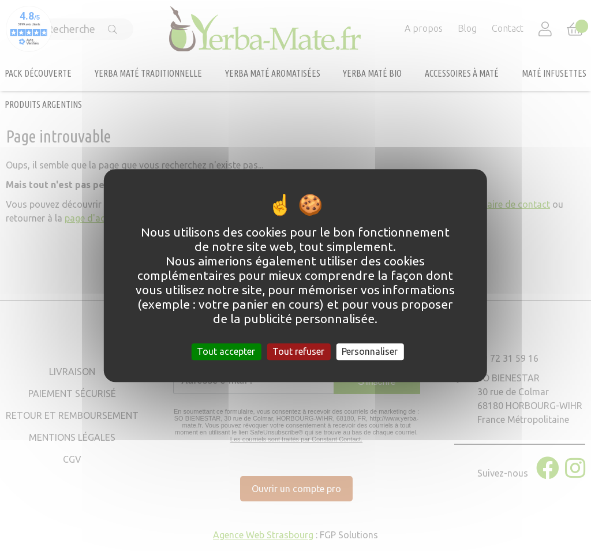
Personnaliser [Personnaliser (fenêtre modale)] (370, 351)
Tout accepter (226, 351)
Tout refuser (298, 351)
